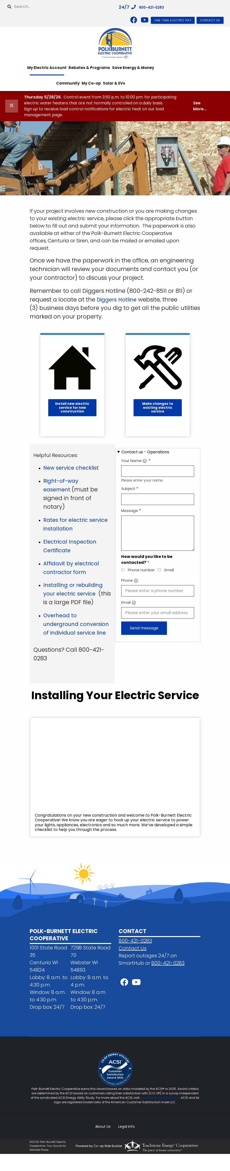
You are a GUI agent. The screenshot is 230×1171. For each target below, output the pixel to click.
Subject (128, 488)
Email (169, 570)
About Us (104, 1144)
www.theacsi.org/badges (159, 1115)
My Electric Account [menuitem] (47, 67)
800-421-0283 (155, 7)
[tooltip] (144, 461)
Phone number (141, 570)
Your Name (134, 460)
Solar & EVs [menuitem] (114, 83)
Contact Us (132, 965)
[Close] (11, 106)
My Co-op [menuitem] (91, 83)
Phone (129, 580)
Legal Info (125, 1144)
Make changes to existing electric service (157, 408)
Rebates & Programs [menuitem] (89, 67)
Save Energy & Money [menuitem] (133, 67)
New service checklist (73, 468)
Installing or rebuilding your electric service (75, 593)
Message (129, 510)
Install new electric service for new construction (72, 408)
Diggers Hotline (118, 299)
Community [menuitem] (68, 83)
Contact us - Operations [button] (145, 452)
